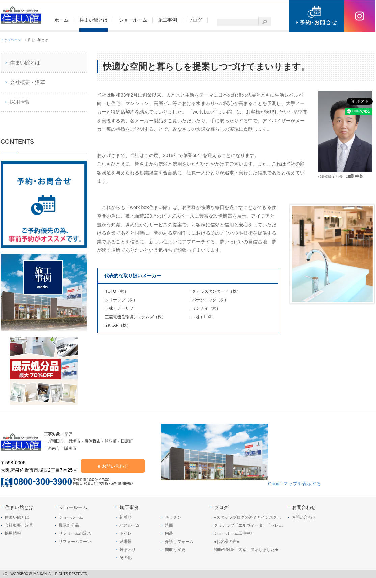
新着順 (125, 517)
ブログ (221, 507)
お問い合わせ (115, 466)
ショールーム (73, 507)
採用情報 (20, 102)
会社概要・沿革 (27, 82)
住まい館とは (25, 63)
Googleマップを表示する (294, 483)
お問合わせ (304, 507)
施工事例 (129, 507)
